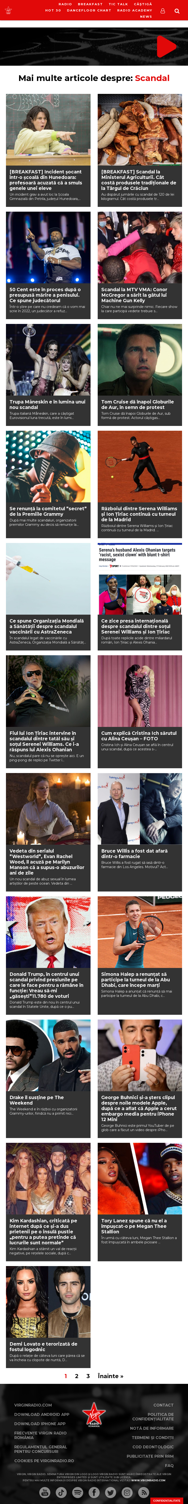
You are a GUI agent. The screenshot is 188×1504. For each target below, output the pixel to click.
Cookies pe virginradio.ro (44, 1461)
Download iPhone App (40, 1424)
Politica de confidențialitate (153, 1416)
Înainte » (110, 1376)
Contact (163, 1405)
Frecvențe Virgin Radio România (40, 1435)
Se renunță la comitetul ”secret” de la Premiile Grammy (48, 511)
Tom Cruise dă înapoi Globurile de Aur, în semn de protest (137, 404)
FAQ (169, 1465)
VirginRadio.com (33, 1405)
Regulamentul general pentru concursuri (40, 1449)
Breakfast (90, 4)
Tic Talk (118, 4)
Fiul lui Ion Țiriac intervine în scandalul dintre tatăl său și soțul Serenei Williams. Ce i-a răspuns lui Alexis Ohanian (44, 741)
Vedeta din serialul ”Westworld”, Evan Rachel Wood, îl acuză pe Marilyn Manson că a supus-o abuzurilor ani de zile (47, 862)
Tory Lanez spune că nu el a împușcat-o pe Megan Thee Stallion (134, 1226)
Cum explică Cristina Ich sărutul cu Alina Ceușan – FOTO (139, 736)
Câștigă (143, 4)
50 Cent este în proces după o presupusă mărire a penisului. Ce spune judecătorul (45, 295)
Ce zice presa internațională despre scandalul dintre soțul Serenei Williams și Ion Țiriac (135, 626)
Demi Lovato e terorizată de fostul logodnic (43, 1346)
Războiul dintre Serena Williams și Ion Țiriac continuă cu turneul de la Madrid (139, 514)
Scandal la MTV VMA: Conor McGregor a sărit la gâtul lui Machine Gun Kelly (134, 295)
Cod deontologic (153, 1447)
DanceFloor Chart (89, 10)
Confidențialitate (166, 1500)
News (146, 16)
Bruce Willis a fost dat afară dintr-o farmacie (134, 853)
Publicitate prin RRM (150, 1456)
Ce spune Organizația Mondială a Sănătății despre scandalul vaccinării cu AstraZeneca (47, 626)
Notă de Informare (152, 1428)
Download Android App (41, 1414)
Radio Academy (134, 10)
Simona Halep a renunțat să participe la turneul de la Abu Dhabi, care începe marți (135, 980)
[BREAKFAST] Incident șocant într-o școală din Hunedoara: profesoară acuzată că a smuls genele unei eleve (46, 180)
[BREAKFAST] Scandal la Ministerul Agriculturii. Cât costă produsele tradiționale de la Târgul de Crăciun (138, 180)
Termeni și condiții (153, 1437)
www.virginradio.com (148, 1480)
